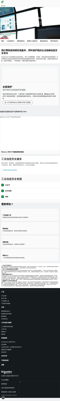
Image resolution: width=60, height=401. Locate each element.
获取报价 (3, 316)
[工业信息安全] (10, 41)
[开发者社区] (5, 319)
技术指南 (8, 191)
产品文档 (3, 296)
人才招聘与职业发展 (7, 326)
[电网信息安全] (21, 41)
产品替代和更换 (5, 303)
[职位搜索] (4, 344)
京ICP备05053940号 (7, 388)
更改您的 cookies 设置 (8, 392)
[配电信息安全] (44, 41)
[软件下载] (4, 298)
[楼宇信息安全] (54, 41)
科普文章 (3, 352)
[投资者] (3, 334)
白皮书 (7, 185)
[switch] (3, 398)
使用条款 (4, 384)
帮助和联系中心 (5, 311)
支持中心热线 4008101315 (9, 376)
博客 (6, 197)
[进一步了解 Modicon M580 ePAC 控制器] (18, 102)
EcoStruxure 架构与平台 (8, 342)
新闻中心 (3, 331)
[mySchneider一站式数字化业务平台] (12, 347)
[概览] (2, 41)
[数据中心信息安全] (32, 41)
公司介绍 (3, 329)
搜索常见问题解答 (6, 349)
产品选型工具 (5, 301)
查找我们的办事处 (6, 313)
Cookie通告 (5, 380)
